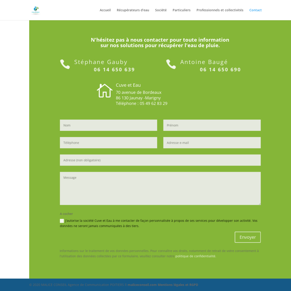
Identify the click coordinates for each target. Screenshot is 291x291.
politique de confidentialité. (193, 252)
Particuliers (182, 10)
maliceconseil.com (143, 284)
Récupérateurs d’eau (133, 10)
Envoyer (241, 234)
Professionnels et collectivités (220, 10)
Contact (255, 10)
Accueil (105, 10)
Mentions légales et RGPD (178, 284)
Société (161, 10)
